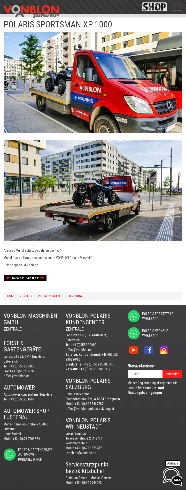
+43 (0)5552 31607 (21, 399)
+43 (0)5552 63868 (21, 366)
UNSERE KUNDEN (48, 296)
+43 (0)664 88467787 (89, 404)
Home (11, 296)
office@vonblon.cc (17, 376)
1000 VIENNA (73, 296)
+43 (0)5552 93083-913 (99, 364)
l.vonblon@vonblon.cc (81, 453)
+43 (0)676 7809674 (26, 439)
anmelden (172, 374)
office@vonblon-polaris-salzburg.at (90, 409)
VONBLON (26, 296)
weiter (35, 277)
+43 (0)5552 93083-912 (94, 369)
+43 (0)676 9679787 (88, 448)
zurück (15, 277)
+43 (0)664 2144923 (88, 483)
